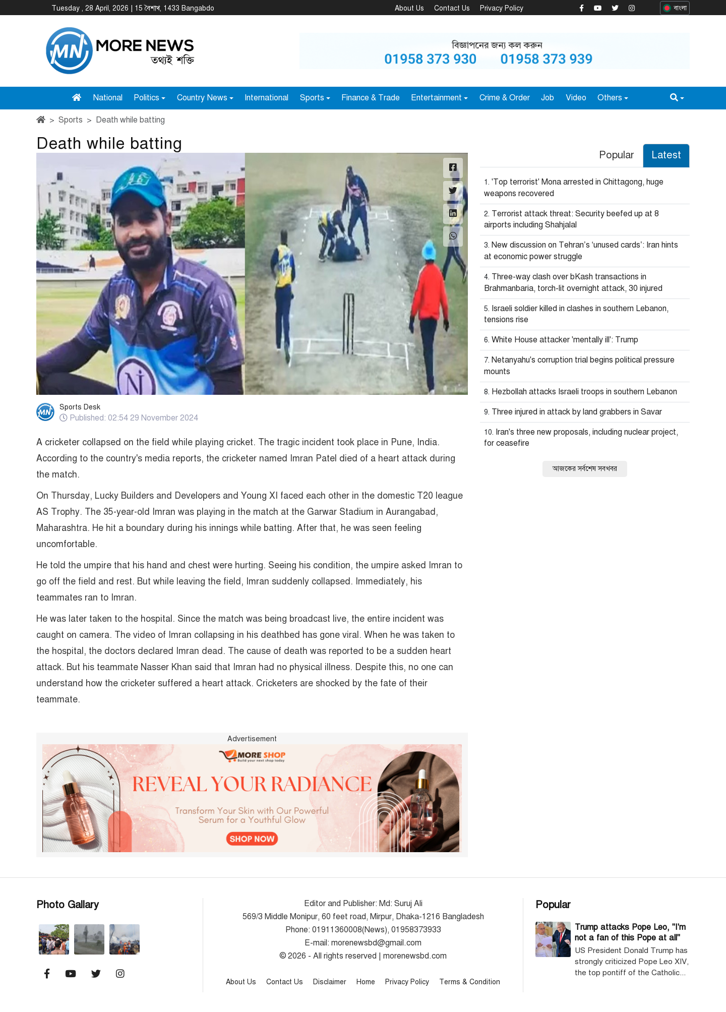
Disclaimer (329, 981)
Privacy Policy (501, 8)
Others (609, 97)
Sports (312, 97)
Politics (146, 97)
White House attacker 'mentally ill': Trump (565, 340)
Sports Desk (79, 407)
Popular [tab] (616, 155)
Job (547, 97)
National (108, 97)
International (266, 97)
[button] (677, 97)
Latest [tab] (666, 155)
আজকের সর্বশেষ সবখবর (585, 468)
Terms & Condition (469, 981)
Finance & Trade (370, 97)
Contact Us (452, 8)
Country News (202, 97)
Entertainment (436, 97)
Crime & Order (504, 97)
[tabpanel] (585, 325)
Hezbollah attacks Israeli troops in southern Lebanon (584, 391)
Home (365, 981)
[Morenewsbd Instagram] (632, 9)
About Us (409, 8)
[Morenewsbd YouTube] (597, 9)
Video (576, 97)
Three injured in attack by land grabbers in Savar (577, 411)
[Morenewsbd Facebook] (581, 9)
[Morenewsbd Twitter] (615, 9)
